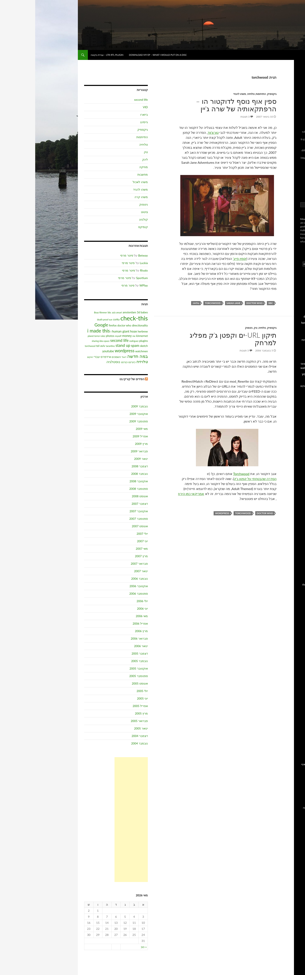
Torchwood (206, 474)
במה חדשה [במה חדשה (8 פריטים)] (102, 356)
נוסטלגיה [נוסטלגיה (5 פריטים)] (78, 362)
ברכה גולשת (292, 428)
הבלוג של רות (291, 453)
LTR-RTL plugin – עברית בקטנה (71, 54)
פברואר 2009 (104, 451)
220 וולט (294, 418)
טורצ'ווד (177, 132)
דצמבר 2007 (104, 503)
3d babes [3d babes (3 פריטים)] (107, 312)
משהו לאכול (105, 182)
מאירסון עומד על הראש (286, 513)
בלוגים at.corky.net (288, 709)
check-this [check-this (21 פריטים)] (99, 318)
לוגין (296, 190)
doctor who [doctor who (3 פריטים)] (89, 325)
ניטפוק (213, 327)
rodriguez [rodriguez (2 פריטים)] (98, 341)
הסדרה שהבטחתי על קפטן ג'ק (220, 479)
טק (220, 327)
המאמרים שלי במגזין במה (285, 784)
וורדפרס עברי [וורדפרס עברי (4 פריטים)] (67, 356)
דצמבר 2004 (104, 736)
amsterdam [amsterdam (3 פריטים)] (94, 312)
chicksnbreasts (291, 549)
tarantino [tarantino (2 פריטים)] (75, 346)
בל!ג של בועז (289, 55)
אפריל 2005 (105, 706)
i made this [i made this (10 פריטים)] (63, 331)
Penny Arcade (291, 854)
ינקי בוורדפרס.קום (289, 508)
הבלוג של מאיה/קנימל (286, 438)
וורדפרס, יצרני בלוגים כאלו (284, 728)
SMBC (295, 864)
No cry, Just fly (291, 579)
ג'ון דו (296, 608)
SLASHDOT (292, 704)
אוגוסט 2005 (105, 683)
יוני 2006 (107, 608)
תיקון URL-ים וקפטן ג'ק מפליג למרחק (197, 338)
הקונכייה (294, 638)
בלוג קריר (293, 603)
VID (110, 107)
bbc (235, 303)
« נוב (108, 947)
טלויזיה (215, 94)
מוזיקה (108, 167)
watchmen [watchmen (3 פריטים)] (106, 351)
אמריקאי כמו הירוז (156, 494)
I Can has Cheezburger (286, 849)
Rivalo (109, 270)
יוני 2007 (107, 541)
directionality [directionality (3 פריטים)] (105, 325)
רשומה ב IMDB (290, 818)
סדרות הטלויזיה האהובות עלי (283, 808)
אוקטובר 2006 (103, 586)
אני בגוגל (294, 769)
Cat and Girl (292, 844)
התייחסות (225, 94)
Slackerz (294, 859)
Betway (108, 255)
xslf (297, 593)
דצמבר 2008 (104, 466)
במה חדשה (293, 714)
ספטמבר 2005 (103, 676)
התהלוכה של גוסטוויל (287, 493)
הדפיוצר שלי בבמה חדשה (285, 779)
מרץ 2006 (106, 631)
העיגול (295, 628)
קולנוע (108, 219)
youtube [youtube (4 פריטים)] (73, 351)
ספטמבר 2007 (103, 518)
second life (106, 99)
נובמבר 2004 (104, 743)
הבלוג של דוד (291, 433)
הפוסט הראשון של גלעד (286, 633)
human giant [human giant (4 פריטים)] (85, 331)
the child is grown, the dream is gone (283, 586)
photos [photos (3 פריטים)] (75, 335)
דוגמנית (295, 618)
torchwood (177, 303)
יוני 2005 (107, 698)
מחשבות (107, 174)
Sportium (107, 278)
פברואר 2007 (104, 563)
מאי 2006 (107, 616)
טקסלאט (294, 503)
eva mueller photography (285, 559)
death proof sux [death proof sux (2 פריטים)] (69, 319)
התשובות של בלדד (289, 498)
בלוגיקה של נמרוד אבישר (285, 423)
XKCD (295, 869)
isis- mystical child (289, 569)
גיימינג (109, 122)
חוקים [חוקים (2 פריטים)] (55, 357)
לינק (110, 159)
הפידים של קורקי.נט (96, 379)
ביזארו (109, 114)
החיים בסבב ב (291, 623)
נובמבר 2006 (104, 578)
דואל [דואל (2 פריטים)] (89, 357)
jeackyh (294, 574)
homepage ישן (291, 759)
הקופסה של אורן (290, 483)
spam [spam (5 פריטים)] (100, 345)
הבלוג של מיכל (291, 443)
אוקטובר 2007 (103, 511)
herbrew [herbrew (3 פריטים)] (107, 331)
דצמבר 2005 (104, 653)
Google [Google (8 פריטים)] (66, 324)
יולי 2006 (107, 601)
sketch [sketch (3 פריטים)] (109, 345)
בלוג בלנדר (293, 598)
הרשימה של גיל (290, 488)
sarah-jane (198, 303)
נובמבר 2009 (104, 406)
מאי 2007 (107, 548)
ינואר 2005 (106, 728)
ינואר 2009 (106, 458)
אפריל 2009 (105, 436)
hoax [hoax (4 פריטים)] (98, 331)
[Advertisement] (96, 819)
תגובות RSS (293, 186)
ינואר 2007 (106, 571)
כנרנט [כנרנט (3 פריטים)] (89, 362)
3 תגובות (209, 116)
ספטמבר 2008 (103, 488)
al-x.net (295, 544)
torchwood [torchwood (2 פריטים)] (55, 346)
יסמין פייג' (204, 258)
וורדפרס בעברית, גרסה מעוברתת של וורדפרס (286, 721)
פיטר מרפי (91, 255)
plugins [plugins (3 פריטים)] (108, 340)
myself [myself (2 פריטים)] (83, 336)
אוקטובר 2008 (103, 481)
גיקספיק (236, 94)
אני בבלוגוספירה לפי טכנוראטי (282, 764)
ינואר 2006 (106, 646)
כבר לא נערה (291, 653)
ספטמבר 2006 (103, 593)
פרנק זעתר (292, 673)
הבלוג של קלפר (290, 448)
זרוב (296, 648)
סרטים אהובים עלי (289, 813)
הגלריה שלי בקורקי (288, 774)
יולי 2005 (107, 691)
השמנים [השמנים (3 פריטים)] (81, 356)
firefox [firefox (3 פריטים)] (77, 325)
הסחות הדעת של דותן (287, 473)
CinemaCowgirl (290, 554)
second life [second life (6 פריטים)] (84, 340)
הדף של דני (292, 458)
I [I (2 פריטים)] (75, 331)
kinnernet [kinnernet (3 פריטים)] (107, 335)
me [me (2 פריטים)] (98, 336)
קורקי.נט (294, 733)
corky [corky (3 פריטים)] (81, 319)
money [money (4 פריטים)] (92, 335)
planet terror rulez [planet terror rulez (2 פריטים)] (61, 336)
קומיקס (108, 227)
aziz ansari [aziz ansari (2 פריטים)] (82, 312)
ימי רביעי (294, 803)
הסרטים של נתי (290, 478)
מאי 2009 (107, 428)
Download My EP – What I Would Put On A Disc (123, 54)
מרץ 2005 (106, 713)
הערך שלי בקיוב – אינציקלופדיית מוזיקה (287, 791)
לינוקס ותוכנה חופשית (287, 658)
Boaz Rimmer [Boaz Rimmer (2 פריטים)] (65, 312)
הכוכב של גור (292, 463)
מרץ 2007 (106, 556)
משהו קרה (106, 197)
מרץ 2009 (106, 443)
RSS (296, 182)
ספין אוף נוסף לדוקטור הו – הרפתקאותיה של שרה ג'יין (201, 104)
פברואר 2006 (104, 638)
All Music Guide (290, 694)
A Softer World (291, 839)
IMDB (295, 699)
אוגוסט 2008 (105, 496)
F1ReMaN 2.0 (291, 564)
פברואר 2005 (104, 721)
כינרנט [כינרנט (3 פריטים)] (96, 362)
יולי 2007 (107, 533)
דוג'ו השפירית (291, 613)
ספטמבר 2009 (103, 421)
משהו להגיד (204, 94)
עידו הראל (293, 668)
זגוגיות (295, 643)
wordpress (187, 513)
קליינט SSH (292, 738)
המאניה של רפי (290, 468)
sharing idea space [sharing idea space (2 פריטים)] (65, 341)
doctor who (219, 303)
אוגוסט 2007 (105, 526)
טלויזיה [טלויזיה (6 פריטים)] (107, 361)
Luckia (109, 263)
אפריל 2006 (105, 623)
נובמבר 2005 (104, 661)
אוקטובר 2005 (103, 668)
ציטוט (109, 212)
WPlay (108, 285)
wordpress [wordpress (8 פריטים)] (89, 350)
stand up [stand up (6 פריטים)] (87, 345)
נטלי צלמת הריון (290, 518)
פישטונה (294, 523)
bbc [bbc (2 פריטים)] (74, 312)
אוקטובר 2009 (103, 414)
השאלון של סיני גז (289, 798)
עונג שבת (294, 663)
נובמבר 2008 (104, 473)
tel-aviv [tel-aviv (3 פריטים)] (65, 345)
